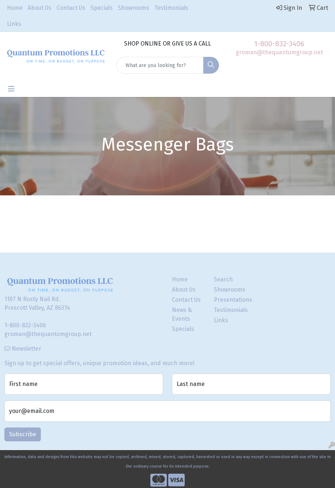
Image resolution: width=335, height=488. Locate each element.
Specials (102, 7)
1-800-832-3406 (279, 43)
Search (223, 279)
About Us (39, 7)
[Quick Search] (160, 65)
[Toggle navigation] (11, 89)
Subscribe (22, 434)
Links (14, 23)
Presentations (230, 299)
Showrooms (133, 7)
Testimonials (171, 7)
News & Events (182, 314)
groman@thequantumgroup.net (279, 52)
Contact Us (71, 7)
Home (15, 7)
